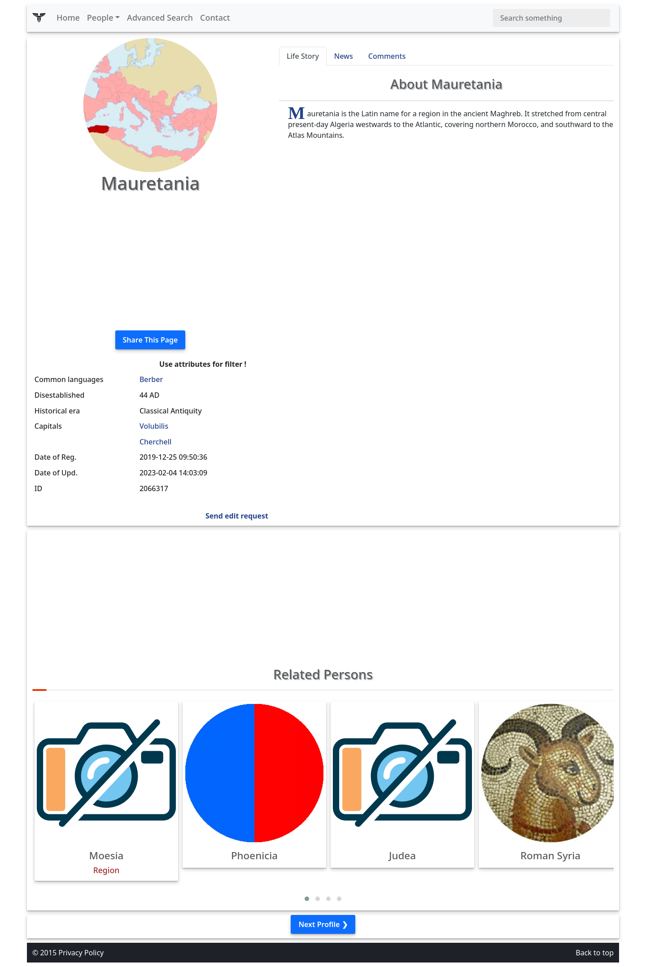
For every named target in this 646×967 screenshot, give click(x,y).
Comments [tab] (387, 56)
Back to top (595, 953)
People (100, 17)
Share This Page (150, 340)
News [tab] (343, 56)
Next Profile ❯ (322, 924)
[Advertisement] (150, 260)
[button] (306, 898)
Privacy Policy (81, 953)
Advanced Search (160, 17)
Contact (215, 17)
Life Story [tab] (303, 56)
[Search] (551, 18)
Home (68, 17)
